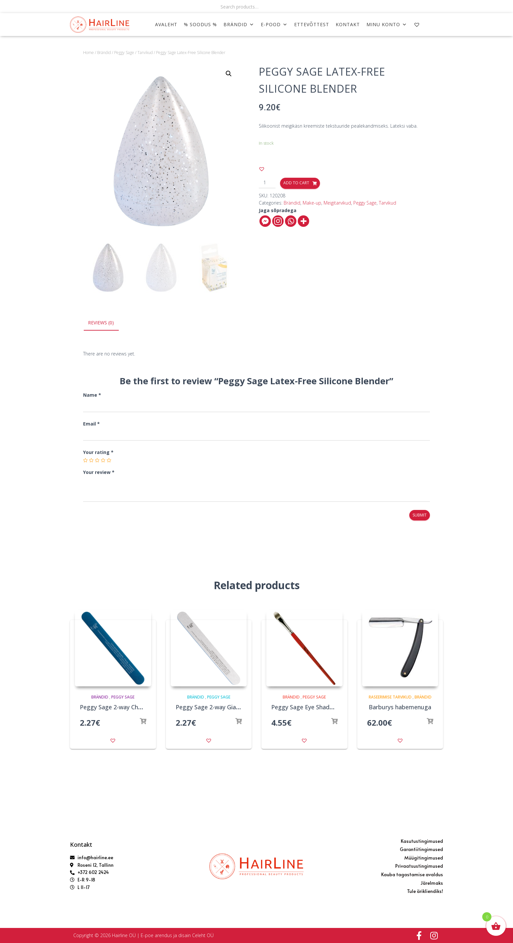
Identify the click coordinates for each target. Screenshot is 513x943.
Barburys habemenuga (400, 707)
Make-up (312, 203)
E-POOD (274, 24)
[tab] (106, 323)
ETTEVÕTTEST (311, 24)
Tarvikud (145, 52)
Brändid (238, 24)
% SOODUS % (200, 24)
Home (88, 52)
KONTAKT (348, 24)
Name (92, 395)
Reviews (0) (101, 322)
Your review (99, 472)
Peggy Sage (124, 52)
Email (91, 424)
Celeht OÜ (203, 935)
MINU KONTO (386, 24)
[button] (262, 169)
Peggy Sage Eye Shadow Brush (313, 707)
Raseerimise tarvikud (390, 697)
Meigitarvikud (337, 203)
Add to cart (296, 183)
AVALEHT (166, 24)
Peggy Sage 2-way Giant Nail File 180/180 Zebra (241, 707)
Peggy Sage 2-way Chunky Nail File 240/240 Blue (145, 707)
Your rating (98, 452)
